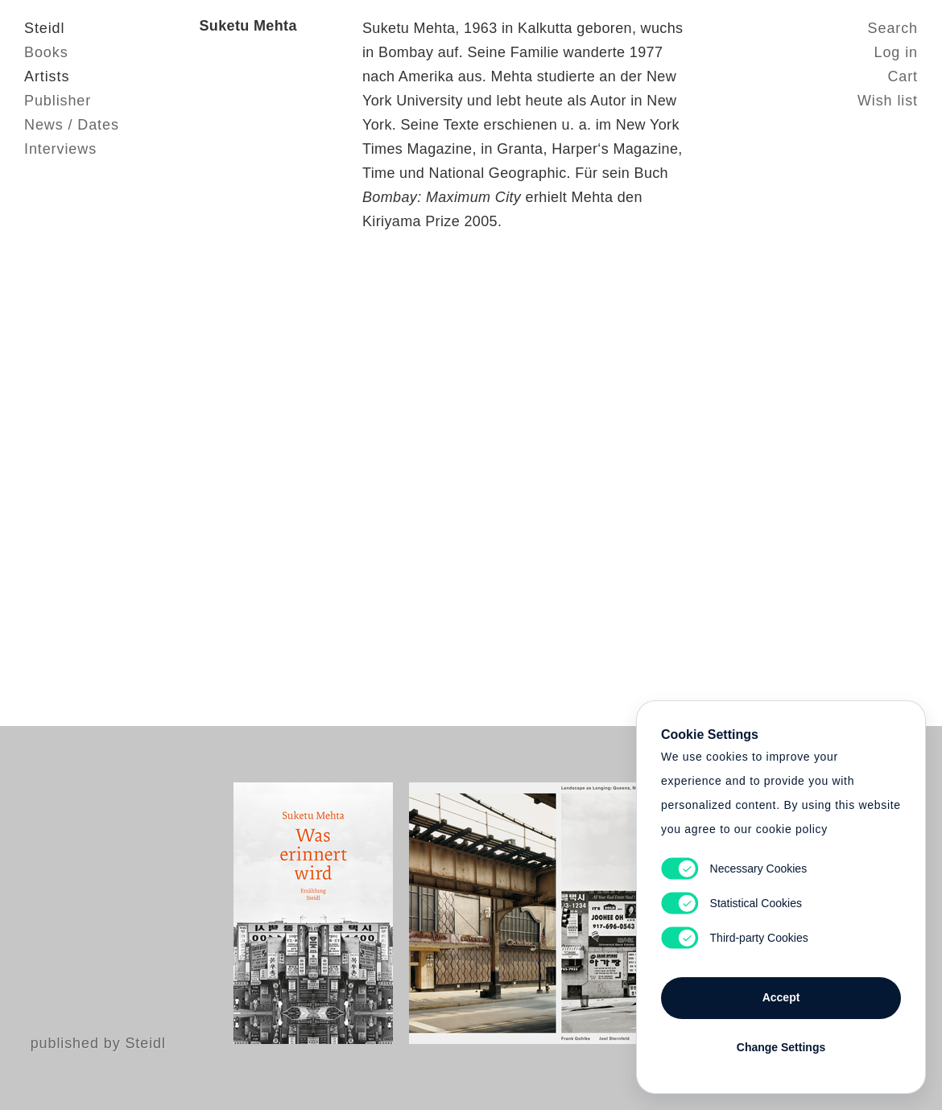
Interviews (60, 149)
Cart (902, 76)
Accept (781, 997)
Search (893, 28)
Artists (46, 76)
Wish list (887, 101)
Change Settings (781, 1047)
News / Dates (71, 125)
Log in (896, 52)
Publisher (57, 101)
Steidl (44, 28)
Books (46, 52)
